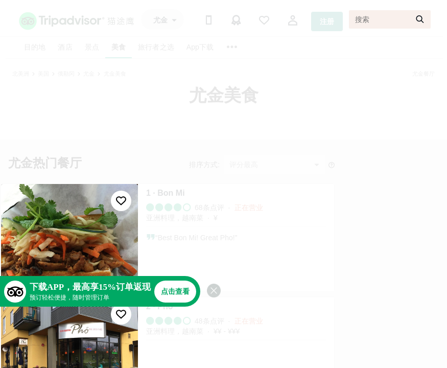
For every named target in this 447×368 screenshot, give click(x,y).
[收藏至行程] (121, 201)
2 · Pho (159, 306)
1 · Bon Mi (165, 193)
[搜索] (390, 19)
